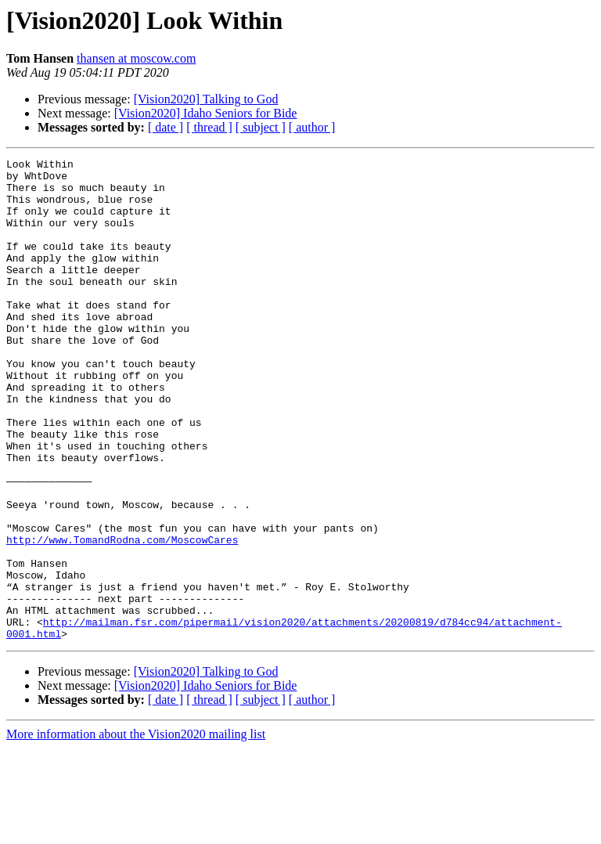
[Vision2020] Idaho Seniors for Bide (205, 113)
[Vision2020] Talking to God (206, 99)
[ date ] (165, 127)
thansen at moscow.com (136, 58)
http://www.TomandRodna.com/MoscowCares (122, 617)
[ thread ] (209, 127)
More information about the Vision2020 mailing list (135, 830)
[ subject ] (261, 127)
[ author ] (312, 127)
